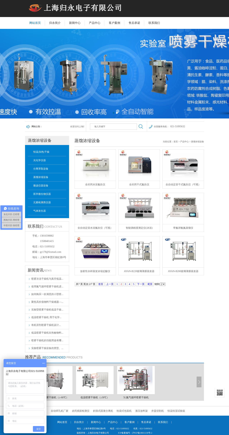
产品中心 (94, 22)
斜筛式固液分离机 (103, 411)
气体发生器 (39, 211)
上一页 (110, 284)
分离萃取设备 (40, 168)
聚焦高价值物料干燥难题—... (47, 302)
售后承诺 (134, 22)
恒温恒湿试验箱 (176, 411)
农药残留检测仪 (80, 411)
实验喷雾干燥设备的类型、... (47, 348)
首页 (176, 141)
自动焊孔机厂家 (59, 411)
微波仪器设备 (40, 185)
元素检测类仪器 (42, 202)
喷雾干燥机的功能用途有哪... (47, 340)
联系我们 (154, 22)
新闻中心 (75, 22)
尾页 (149, 284)
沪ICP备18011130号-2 (142, 433)
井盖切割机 (157, 411)
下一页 (141, 284)
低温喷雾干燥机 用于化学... (46, 317)
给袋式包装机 (124, 411)
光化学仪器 (39, 160)
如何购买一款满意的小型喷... (47, 294)
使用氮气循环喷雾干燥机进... (47, 286)
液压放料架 (141, 411)
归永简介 (55, 22)
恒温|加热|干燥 (41, 152)
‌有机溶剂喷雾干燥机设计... (46, 325)
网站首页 (35, 22)
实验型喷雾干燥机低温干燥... (47, 309)
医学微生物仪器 (42, 194)
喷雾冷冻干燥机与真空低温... (47, 278)
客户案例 (114, 22)
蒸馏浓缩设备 (40, 177)
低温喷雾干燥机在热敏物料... (47, 332)
